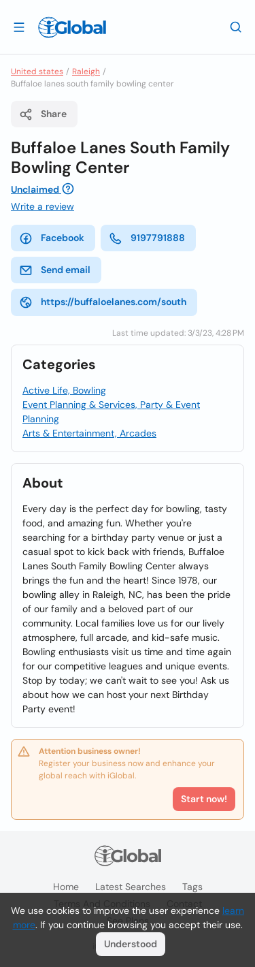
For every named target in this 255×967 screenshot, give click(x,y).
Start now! (204, 799)
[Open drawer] (19, 26)
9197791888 (147, 238)
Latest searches (130, 887)
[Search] (236, 26)
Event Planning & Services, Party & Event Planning (111, 411)
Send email (54, 270)
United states (37, 71)
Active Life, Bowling (64, 390)
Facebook (51, 238)
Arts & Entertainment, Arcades (89, 433)
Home (66, 887)
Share (43, 114)
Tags (192, 887)
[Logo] (72, 27)
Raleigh (86, 71)
